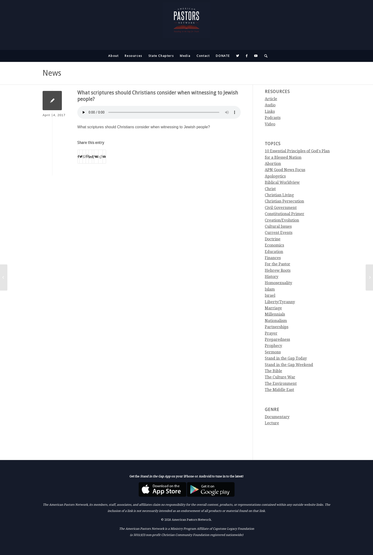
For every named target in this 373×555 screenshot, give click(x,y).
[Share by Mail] (104, 156)
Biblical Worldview (282, 182)
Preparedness (277, 339)
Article (271, 99)
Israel (270, 295)
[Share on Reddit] (100, 156)
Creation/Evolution (282, 220)
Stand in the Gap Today (286, 358)
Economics (274, 245)
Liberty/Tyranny (280, 302)
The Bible (273, 371)
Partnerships (276, 327)
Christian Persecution (284, 201)
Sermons (273, 352)
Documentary (277, 417)
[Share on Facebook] (78, 156)
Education (274, 251)
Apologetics (275, 176)
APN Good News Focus (285, 170)
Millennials (275, 314)
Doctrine (272, 239)
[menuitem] (113, 56)
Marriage (273, 308)
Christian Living (279, 195)
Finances (273, 258)
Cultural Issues (278, 226)
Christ (270, 189)
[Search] (264, 56)
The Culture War (280, 377)
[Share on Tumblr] (93, 156)
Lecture (272, 423)
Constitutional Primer (284, 214)
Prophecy (273, 345)
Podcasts (272, 117)
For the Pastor (277, 264)
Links (270, 111)
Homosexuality (278, 283)
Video (270, 124)
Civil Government (281, 207)
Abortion (273, 163)
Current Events (278, 232)
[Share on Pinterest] (87, 156)
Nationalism (276, 320)
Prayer (271, 333)
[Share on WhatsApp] (84, 156)
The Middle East (279, 389)
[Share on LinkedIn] (90, 156)
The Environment (281, 383)
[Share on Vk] (96, 156)
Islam (270, 289)
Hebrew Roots (277, 270)
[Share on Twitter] (81, 156)
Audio (270, 105)
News (52, 73)
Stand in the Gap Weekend (289, 364)
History (271, 276)
